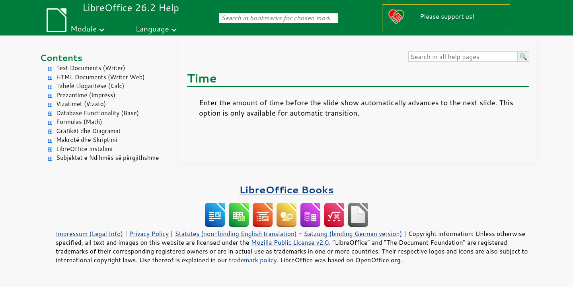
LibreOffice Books (286, 190)
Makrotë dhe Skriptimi (86, 140)
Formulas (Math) (79, 122)
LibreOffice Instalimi (84, 149)
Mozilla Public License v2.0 (290, 242)
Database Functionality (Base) (97, 113)
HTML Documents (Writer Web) (100, 77)
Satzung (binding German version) (353, 233)
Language (152, 28)
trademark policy (253, 260)
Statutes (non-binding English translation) (235, 233)
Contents (61, 57)
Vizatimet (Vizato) (81, 104)
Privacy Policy (149, 233)
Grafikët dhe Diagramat (88, 131)
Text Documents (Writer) (90, 68)
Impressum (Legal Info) (89, 233)
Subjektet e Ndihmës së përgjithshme (107, 157)
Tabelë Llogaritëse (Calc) (90, 86)
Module (83, 28)
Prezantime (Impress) (85, 95)
